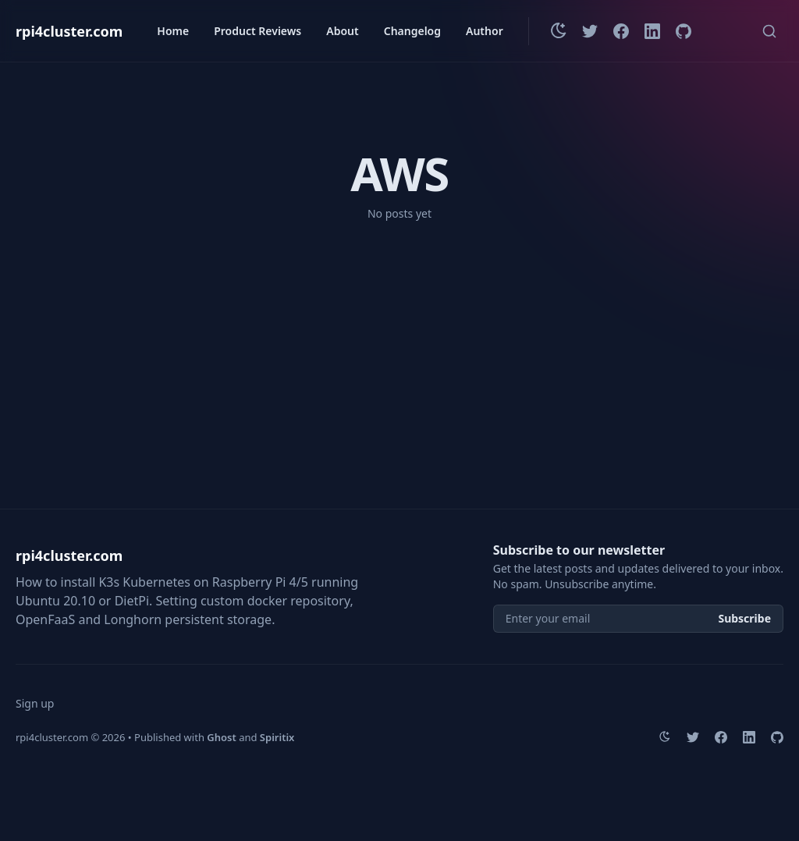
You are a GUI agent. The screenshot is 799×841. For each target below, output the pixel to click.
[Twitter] (590, 31)
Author (484, 30)
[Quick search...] (769, 31)
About (342, 30)
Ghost (221, 737)
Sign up (35, 703)
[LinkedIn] (652, 31)
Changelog (412, 30)
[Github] (683, 31)
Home (173, 30)
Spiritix (277, 737)
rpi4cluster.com (69, 31)
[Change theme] (559, 31)
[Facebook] (621, 31)
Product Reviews (257, 30)
